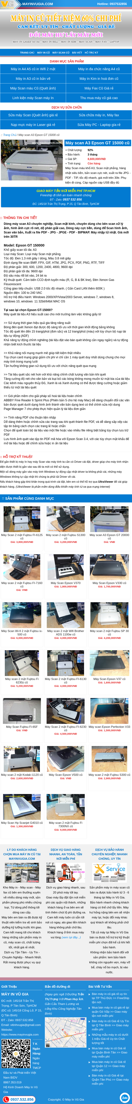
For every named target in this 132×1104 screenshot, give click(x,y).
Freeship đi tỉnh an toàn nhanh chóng (65, 195)
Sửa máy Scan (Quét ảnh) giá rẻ (33, 115)
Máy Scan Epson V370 (65, 583)
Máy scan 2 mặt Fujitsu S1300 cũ (65, 536)
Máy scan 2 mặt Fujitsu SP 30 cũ (109, 632)
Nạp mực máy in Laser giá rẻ (33, 125)
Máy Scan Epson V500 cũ (65, 774)
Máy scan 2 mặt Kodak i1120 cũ (22, 774)
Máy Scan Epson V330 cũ (109, 583)
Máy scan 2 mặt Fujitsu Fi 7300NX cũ (65, 824)
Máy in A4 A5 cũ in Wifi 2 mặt (33, 69)
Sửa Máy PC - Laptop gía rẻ (99, 125)
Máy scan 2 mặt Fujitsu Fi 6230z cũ (21, 680)
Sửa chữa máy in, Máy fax (99, 115)
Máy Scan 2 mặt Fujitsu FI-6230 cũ (65, 728)
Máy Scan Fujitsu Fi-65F (22, 726)
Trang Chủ (9, 134)
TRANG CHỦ (27, 52)
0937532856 (118, 4)
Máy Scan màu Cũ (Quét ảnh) (33, 88)
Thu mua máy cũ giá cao (99, 98)
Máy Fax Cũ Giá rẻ (99, 88)
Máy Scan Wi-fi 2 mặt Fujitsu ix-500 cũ (22, 632)
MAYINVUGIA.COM (37, 4)
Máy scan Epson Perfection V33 (109, 726)
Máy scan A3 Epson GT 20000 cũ (109, 536)
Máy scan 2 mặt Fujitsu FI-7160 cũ (21, 584)
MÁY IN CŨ (43, 52)
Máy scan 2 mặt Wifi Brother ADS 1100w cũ (65, 632)
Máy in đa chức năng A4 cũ (99, 69)
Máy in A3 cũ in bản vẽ (33, 79)
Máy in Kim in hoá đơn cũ (99, 79)
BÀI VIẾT (77, 52)
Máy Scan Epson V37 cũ (109, 679)
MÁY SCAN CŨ (60, 52)
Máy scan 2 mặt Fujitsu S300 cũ (109, 774)
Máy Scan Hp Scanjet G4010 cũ (22, 822)
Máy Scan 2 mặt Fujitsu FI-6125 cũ (22, 536)
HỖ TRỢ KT (91, 52)
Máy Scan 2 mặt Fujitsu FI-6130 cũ (65, 680)
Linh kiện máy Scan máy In (33, 98)
